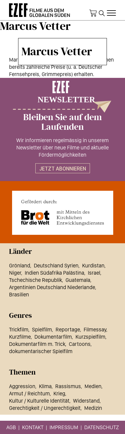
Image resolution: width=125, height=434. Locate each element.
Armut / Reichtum (29, 393)
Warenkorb (93, 13)
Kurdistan (93, 265)
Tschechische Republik (35, 280)
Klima (45, 386)
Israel (94, 273)
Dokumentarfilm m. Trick (37, 344)
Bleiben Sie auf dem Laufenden (62, 122)
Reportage (68, 329)
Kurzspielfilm (90, 336)
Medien (93, 386)
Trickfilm (18, 329)
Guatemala (78, 280)
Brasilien (19, 294)
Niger (15, 273)
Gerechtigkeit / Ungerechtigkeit (45, 408)
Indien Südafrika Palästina (54, 273)
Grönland (19, 265)
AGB (11, 427)
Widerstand (86, 400)
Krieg (59, 393)
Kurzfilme (20, 336)
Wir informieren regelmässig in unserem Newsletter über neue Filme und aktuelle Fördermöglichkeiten (62, 147)
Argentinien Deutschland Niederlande (52, 287)
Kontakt (32, 427)
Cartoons (80, 344)
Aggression (22, 386)
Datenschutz (101, 427)
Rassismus (68, 386)
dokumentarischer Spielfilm (40, 351)
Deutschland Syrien (56, 265)
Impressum (64, 427)
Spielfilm (42, 329)
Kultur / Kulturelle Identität (39, 400)
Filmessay (95, 329)
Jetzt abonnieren (62, 168)
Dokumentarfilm (53, 336)
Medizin (93, 408)
